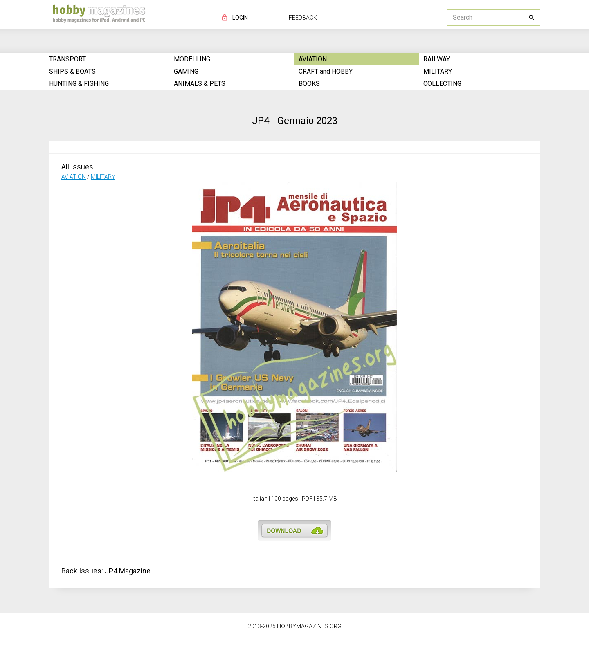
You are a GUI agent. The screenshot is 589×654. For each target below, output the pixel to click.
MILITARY (103, 176)
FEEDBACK (303, 17)
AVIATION (73, 176)
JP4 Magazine (128, 570)
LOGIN (240, 17)
